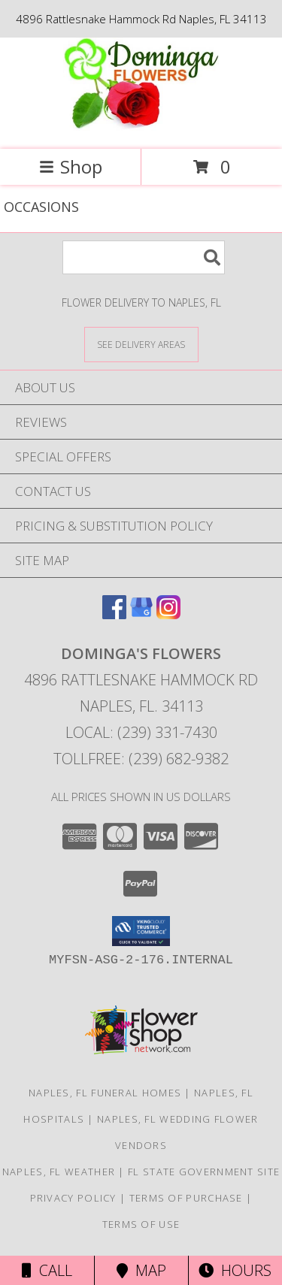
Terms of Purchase (186, 1198)
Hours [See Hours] (235, 1270)
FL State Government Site (204, 1171)
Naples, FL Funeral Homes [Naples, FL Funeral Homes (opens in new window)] (105, 1092)
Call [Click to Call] (47, 1270)
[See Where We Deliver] (141, 344)
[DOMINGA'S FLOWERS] (141, 127)
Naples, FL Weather (58, 1171)
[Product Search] (143, 257)
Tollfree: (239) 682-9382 (141, 758)
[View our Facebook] (114, 614)
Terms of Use (141, 1224)
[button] (141, 931)
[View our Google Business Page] (141, 614)
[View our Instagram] (168, 614)
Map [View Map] (141, 1270)
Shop (70, 166)
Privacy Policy (73, 1198)
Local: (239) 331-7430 (141, 732)
